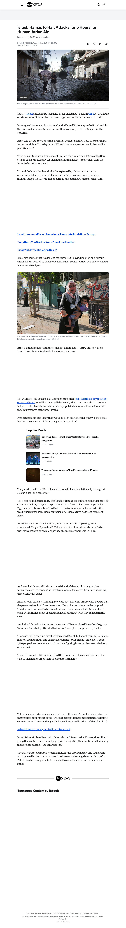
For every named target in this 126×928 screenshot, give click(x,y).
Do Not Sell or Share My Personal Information (86, 918)
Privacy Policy (47, 916)
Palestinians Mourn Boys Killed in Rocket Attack (43, 731)
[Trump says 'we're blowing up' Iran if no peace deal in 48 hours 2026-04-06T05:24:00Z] (62, 477)
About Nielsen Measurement (48, 918)
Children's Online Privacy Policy (86, 916)
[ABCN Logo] (34, 5)
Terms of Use (63, 918)
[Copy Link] (106, 45)
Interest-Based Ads (29, 918)
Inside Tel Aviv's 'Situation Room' (37, 251)
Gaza (91, 115)
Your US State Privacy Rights (63, 916)
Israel (30, 115)
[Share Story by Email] (99, 45)
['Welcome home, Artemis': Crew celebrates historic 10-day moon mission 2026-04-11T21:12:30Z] (62, 460)
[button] (22, 4)
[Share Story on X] (92, 45)
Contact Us (63, 921)
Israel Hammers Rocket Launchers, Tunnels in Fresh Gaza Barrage (56, 236)
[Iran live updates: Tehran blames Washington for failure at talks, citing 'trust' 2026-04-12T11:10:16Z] (62, 444)
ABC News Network (34, 916)
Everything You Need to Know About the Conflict (46, 244)
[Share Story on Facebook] (86, 45)
